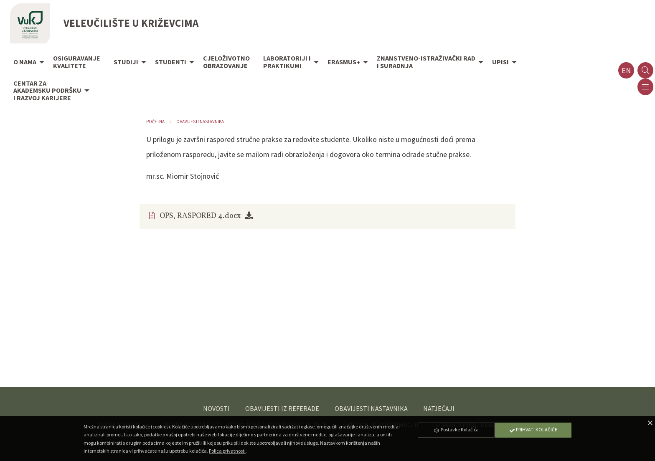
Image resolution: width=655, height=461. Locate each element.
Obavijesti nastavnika (200, 121)
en (626, 70)
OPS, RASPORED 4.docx (200, 216)
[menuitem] (26, 62)
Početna (155, 121)
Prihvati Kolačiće (533, 429)
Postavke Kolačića (456, 429)
